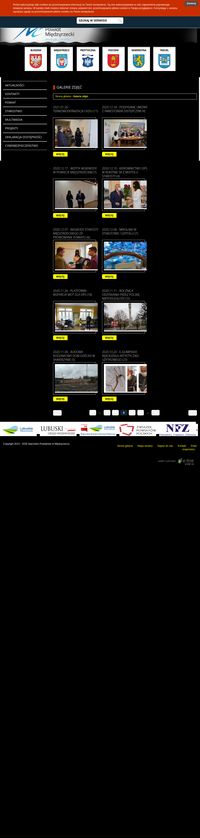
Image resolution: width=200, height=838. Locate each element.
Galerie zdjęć (80, 96)
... (100, 412)
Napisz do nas (165, 445)
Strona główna (63, 96)
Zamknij (191, 3)
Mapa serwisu (145, 445)
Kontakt (182, 445)
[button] (191, 3)
